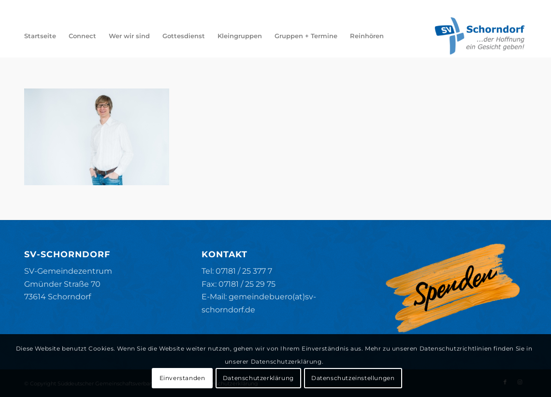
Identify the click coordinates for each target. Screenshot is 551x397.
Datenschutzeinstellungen (352, 378)
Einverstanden (182, 378)
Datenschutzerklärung (258, 378)
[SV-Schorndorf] (479, 36)
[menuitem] (40, 36)
